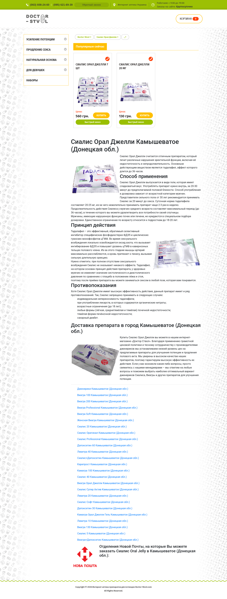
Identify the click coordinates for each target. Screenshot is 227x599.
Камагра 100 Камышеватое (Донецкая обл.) (103, 470)
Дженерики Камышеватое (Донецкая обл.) (102, 388)
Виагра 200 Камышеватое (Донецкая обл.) (102, 401)
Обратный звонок (91, 4)
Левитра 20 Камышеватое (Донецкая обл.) (102, 495)
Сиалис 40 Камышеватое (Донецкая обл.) (102, 476)
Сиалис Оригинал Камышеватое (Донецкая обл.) (106, 432)
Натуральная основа (41, 60)
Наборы (32, 80)
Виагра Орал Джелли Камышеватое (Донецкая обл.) (108, 483)
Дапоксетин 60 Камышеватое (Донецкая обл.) (104, 445)
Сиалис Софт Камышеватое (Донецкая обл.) (103, 502)
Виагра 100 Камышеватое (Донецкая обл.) (102, 395)
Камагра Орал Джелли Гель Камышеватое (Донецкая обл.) (112, 514)
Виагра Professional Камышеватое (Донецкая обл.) (107, 407)
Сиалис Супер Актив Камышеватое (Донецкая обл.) (108, 489)
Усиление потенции (40, 39)
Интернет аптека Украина (132, 4)
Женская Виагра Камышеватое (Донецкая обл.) (105, 420)
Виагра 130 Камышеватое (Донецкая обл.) (102, 527)
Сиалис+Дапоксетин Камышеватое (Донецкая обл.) (108, 458)
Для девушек (35, 70)
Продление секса (38, 49)
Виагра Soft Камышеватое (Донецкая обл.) (102, 413)
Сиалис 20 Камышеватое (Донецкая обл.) (102, 426)
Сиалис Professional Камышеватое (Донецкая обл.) (107, 439)
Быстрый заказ (93, 122)
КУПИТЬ (101, 115)
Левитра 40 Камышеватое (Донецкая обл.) (102, 451)
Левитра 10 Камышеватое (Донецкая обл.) (102, 520)
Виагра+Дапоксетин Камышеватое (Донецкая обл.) (107, 539)
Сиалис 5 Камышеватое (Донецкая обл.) (101, 533)
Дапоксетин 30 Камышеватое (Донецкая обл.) (104, 508)
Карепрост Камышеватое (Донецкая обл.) (102, 464)
